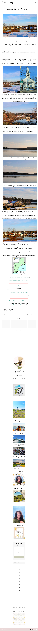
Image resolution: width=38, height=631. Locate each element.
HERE (5, 43)
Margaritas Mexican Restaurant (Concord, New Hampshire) (18, 300)
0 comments (30, 309)
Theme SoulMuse (33, 629)
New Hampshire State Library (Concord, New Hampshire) (19, 292)
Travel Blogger (9, 310)
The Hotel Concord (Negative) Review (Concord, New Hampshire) (19, 289)
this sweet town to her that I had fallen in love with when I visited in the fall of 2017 (20, 128)
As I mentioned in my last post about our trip (9, 94)
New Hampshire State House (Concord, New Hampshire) (19, 295)
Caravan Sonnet (7, 2)
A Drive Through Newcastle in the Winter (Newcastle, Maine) (19, 277)
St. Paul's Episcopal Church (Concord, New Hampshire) (19, 297)
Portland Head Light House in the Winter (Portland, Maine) (18, 280)
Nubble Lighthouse (19, 285)
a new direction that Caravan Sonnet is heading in (22, 41)
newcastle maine (7, 309)
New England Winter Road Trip (22, 58)
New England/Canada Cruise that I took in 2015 (14, 99)
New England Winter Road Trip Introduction (19, 304)
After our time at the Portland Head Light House (11, 126)
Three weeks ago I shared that (16, 44)
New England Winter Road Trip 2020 (7, 309)
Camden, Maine (32, 126)
